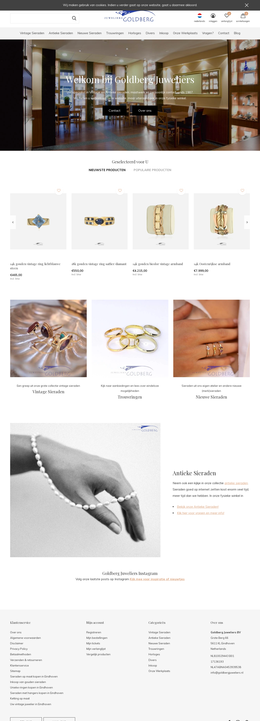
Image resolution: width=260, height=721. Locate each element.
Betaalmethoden (20, 658)
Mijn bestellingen (96, 641)
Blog (237, 37)
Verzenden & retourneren (26, 664)
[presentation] (13, 226)
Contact (223, 37)
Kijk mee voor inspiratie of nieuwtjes (157, 583)
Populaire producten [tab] (152, 174)
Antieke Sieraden (61, 37)
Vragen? (208, 37)
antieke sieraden (236, 487)
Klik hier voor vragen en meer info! (200, 517)
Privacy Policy (19, 652)
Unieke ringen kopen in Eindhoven (31, 691)
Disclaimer (16, 647)
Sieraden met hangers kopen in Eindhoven (36, 697)
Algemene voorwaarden (25, 641)
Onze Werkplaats (185, 37)
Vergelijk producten (98, 658)
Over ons (145, 115)
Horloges (134, 37)
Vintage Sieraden (32, 37)
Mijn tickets (93, 647)
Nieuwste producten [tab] (107, 174)
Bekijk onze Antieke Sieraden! (198, 511)
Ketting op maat (20, 702)
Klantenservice (19, 669)
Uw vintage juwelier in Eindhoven (30, 708)
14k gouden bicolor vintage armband (158, 268)
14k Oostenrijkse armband (212, 268)
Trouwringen (115, 37)
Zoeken (73, 22)
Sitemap (15, 675)
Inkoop (164, 37)
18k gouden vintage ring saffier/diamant (99, 268)
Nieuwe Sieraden (89, 37)
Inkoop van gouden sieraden (28, 686)
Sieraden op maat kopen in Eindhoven (34, 680)
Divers (150, 37)
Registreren (93, 636)
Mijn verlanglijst (96, 652)
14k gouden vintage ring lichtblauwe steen (35, 270)
